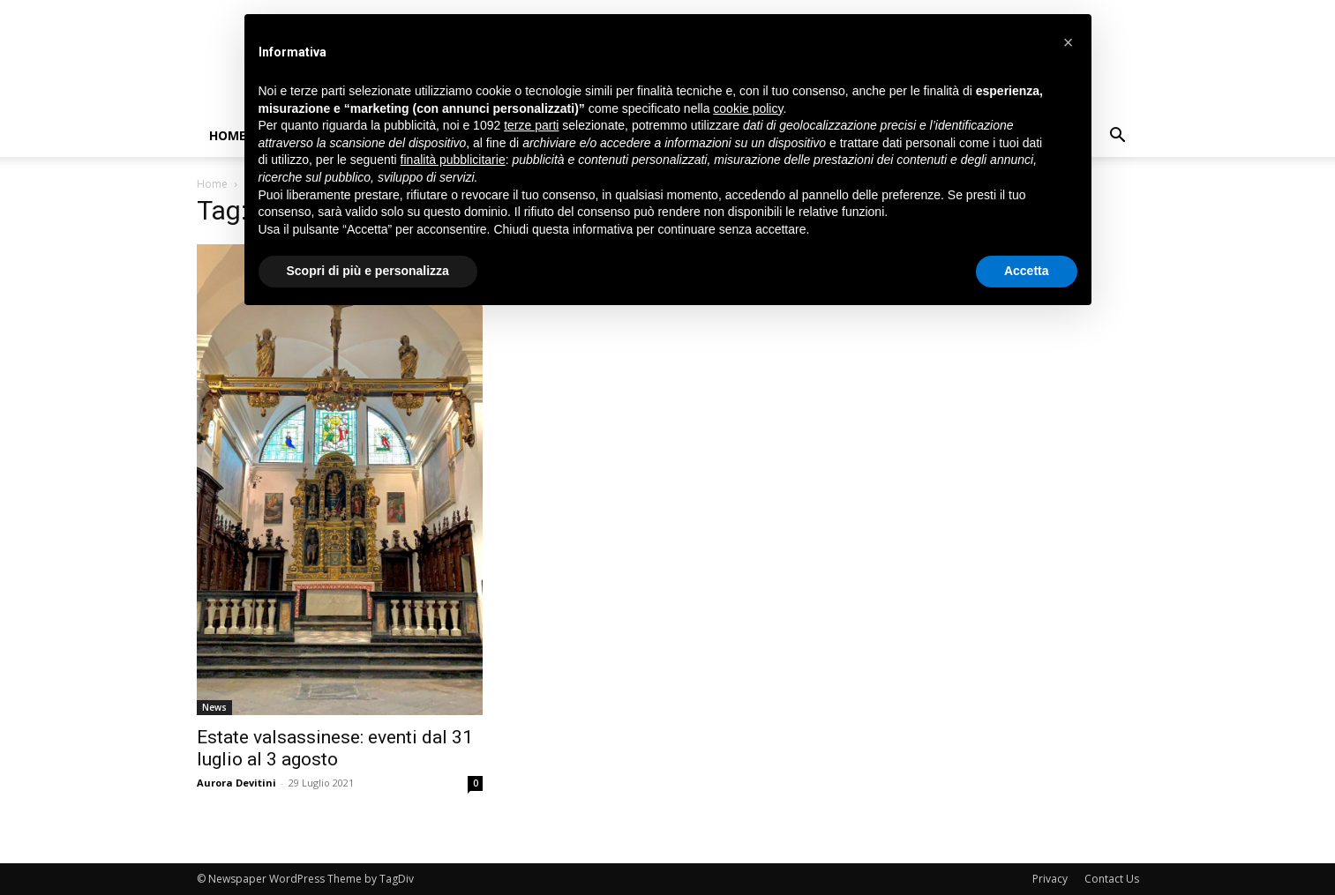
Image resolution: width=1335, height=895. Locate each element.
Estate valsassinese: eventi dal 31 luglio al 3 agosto (335, 748)
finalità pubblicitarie (453, 160)
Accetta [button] (1026, 271)
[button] (1118, 137)
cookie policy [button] (748, 108)
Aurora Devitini (236, 782)
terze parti (531, 125)
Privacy (1050, 878)
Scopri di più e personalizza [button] (368, 271)
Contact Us (1111, 878)
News (214, 707)
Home (227, 135)
